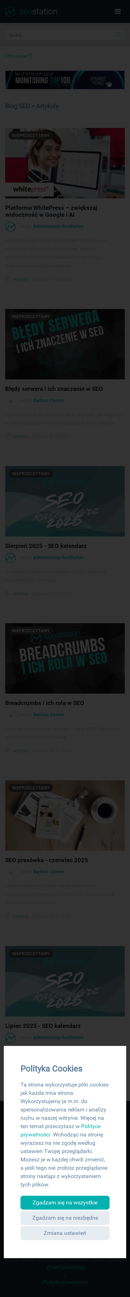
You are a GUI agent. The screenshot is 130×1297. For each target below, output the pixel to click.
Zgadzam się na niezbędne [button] (65, 1217)
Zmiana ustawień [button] (65, 1233)
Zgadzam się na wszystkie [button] (65, 1202)
